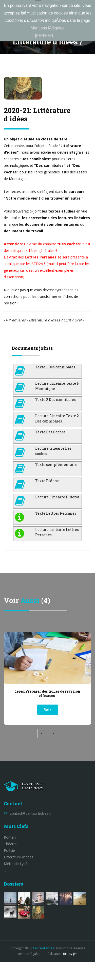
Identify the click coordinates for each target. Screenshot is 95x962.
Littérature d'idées (18, 857)
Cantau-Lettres (43, 948)
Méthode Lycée (16, 863)
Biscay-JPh (70, 954)
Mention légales (28, 954)
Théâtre (10, 843)
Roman (10, 837)
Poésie (9, 850)
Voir (47, 709)
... (5, 870)
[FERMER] (44, 36)
